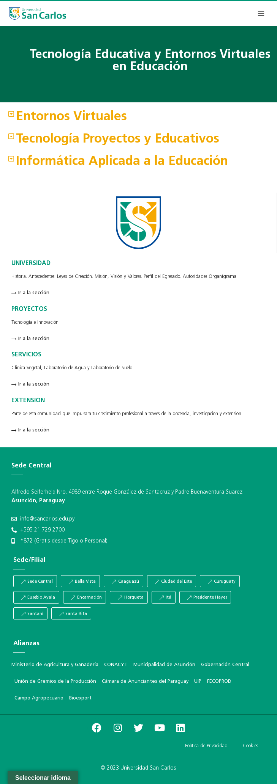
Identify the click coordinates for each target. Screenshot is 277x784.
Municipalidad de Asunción (164, 664)
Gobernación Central (225, 664)
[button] (138, 117)
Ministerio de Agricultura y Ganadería (54, 664)
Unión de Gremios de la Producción (55, 681)
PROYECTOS (29, 309)
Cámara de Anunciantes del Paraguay (145, 681)
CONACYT (116, 664)
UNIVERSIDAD (31, 263)
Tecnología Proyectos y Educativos (117, 139)
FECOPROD (219, 681)
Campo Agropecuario (38, 698)
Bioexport (80, 698)
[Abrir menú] (261, 13)
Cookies (250, 745)
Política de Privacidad (206, 745)
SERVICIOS (26, 355)
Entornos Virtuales (71, 117)
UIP (197, 681)
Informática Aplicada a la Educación (122, 161)
